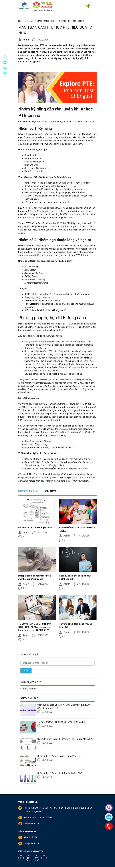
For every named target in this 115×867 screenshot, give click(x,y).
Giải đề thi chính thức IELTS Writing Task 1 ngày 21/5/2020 (65, 739)
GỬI (26, 670)
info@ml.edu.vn (31, 823)
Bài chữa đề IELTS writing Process (35, 527)
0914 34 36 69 (30, 837)
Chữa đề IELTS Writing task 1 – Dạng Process (58, 756)
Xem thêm (51, 491)
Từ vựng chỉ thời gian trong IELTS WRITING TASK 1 (61, 722)
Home (21, 21)
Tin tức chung (29, 688)
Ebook (31, 21)
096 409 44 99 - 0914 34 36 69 (38, 817)
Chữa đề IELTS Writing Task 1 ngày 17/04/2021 (59, 773)
